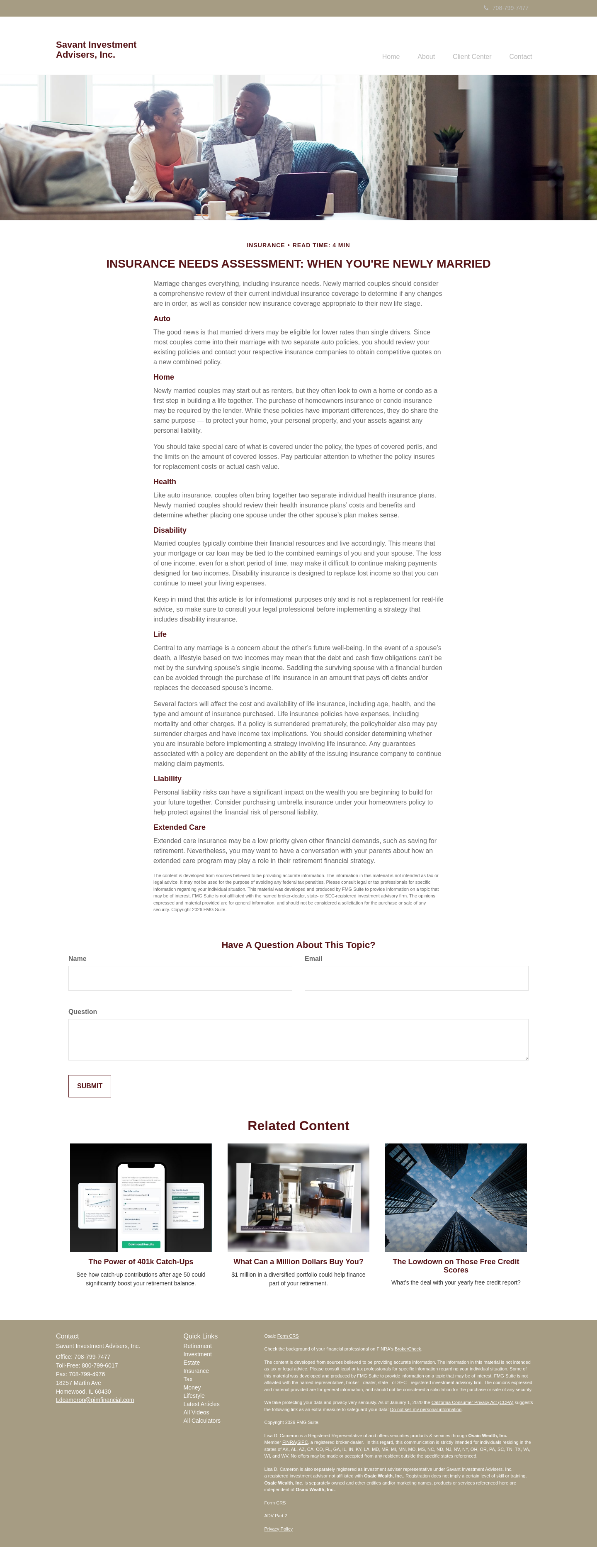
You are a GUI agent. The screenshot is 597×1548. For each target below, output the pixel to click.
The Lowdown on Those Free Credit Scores (456, 1266)
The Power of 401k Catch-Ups (140, 1262)
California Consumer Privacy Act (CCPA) (473, 1403)
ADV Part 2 (276, 1516)
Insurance (196, 1372)
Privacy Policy (279, 1529)
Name (77, 959)
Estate (192, 1363)
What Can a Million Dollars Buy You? (298, 1262)
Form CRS (288, 1336)
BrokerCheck (408, 1350)
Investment (198, 1355)
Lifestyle (194, 1397)
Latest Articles (202, 1405)
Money (192, 1388)
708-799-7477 (506, 8)
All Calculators (202, 1422)
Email (314, 959)
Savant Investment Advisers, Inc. (96, 50)
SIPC (302, 1443)
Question (82, 1012)
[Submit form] (89, 1087)
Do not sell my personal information (425, 1410)
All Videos (196, 1413)
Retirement (198, 1347)
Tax (188, 1380)
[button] (419, 46)
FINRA (289, 1443)
